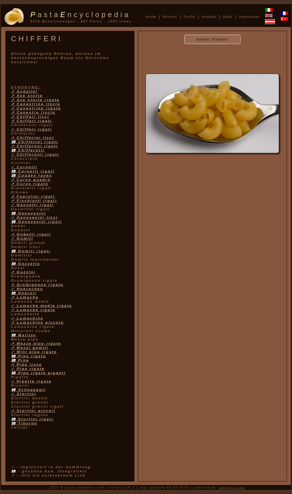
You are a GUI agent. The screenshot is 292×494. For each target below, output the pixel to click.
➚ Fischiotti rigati (34, 201)
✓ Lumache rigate (33, 310)
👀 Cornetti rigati (33, 171)
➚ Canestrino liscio (35, 104)
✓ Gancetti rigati (32, 205)
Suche (190, 17)
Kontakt (209, 17)
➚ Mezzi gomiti (30, 348)
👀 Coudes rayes (31, 175)
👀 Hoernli (23, 293)
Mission (170, 17)
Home (150, 17)
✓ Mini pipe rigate (34, 352)
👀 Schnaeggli (28, 390)
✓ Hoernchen (27, 289)
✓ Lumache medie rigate (41, 306)
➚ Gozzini (23, 272)
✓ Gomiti (22, 238)
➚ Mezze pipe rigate (36, 343)
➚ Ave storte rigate (35, 100)
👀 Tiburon (24, 423)
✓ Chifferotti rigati (35, 154)
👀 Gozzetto (25, 264)
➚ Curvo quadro (31, 180)
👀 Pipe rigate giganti (38, 373)
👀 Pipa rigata (28, 356)
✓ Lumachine (27, 318)
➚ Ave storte (27, 96)
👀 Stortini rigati (32, 419)
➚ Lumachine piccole (37, 322)
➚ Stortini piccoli (33, 411)
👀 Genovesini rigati (36, 222)
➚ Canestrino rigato (36, 108)
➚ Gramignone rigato (37, 285)
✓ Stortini (23, 394)
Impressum (249, 17)
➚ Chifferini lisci (32, 138)
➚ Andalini (24, 91)
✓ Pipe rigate (28, 369)
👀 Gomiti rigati (30, 251)
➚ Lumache (25, 297)
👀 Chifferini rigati (34, 142)
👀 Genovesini (28, 213)
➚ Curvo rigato (30, 184)
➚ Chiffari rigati (31, 121)
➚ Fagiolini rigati (33, 196)
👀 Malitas (23, 335)
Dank (227, 17)
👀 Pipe (20, 360)
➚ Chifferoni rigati (34, 146)
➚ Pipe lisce (26, 364)
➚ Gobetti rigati (31, 234)
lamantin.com (232, 487)
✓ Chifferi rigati (31, 129)
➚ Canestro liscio (33, 112)
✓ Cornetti (24, 167)
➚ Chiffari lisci (30, 117)
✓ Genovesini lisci (34, 217)
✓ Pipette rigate (31, 381)
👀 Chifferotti (28, 150)
